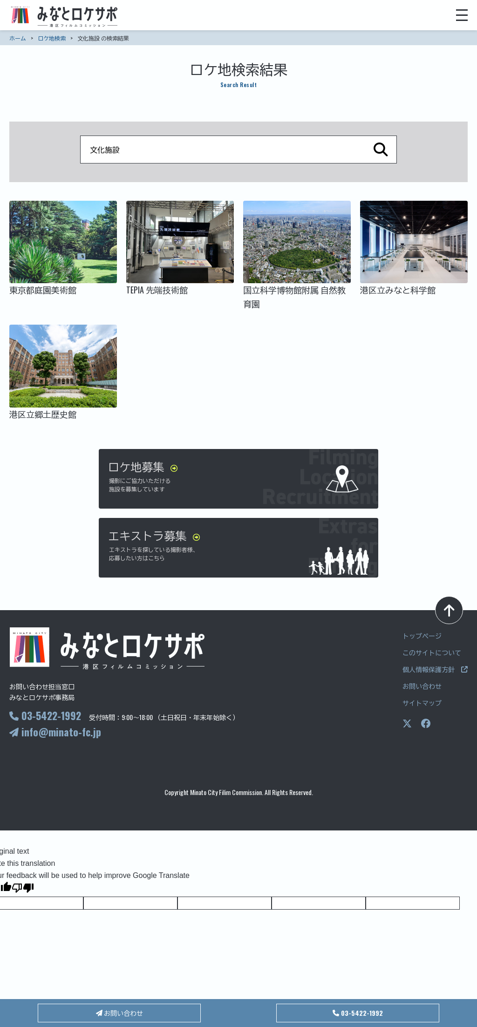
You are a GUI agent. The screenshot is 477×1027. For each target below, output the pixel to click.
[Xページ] (407, 723)
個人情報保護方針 (435, 669)
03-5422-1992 (45, 715)
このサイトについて (431, 652)
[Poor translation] (23, 889)
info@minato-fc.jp (55, 731)
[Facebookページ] (425, 723)
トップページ (422, 635)
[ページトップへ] (449, 610)
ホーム (17, 38)
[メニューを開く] (462, 15)
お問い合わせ (422, 686)
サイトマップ (422, 702)
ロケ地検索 (52, 38)
